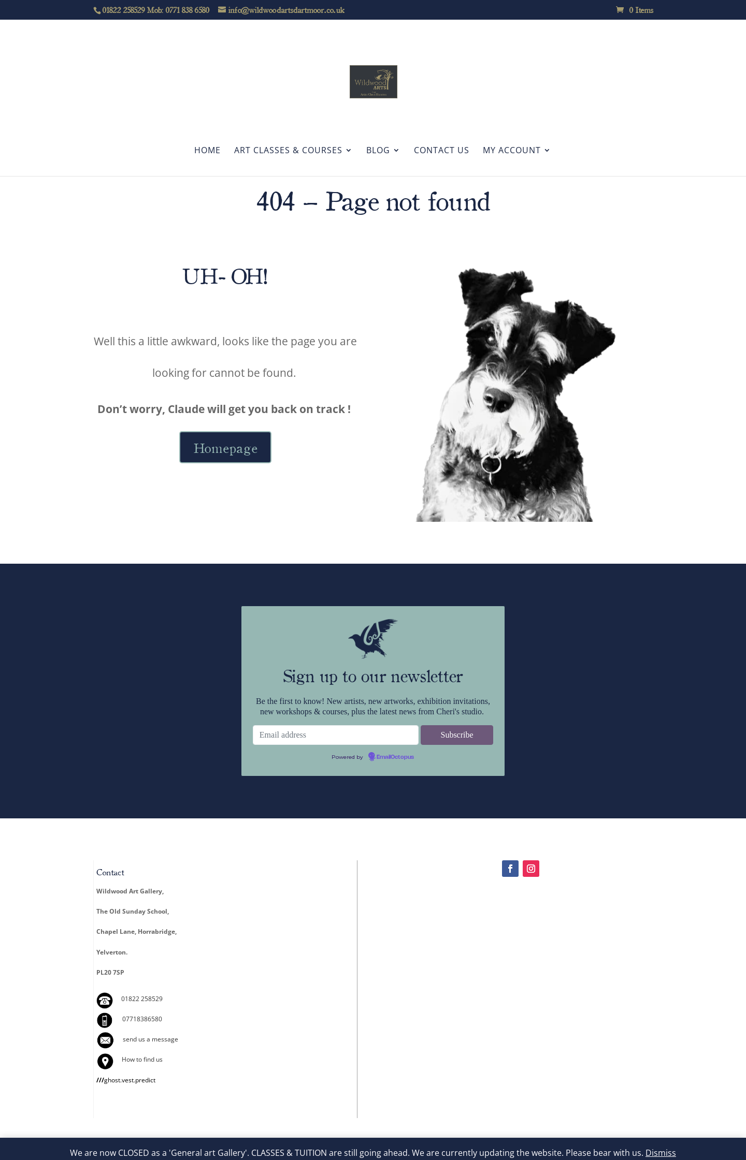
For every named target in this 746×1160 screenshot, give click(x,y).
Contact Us (441, 151)
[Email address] (336, 735)
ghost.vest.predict (125, 1080)
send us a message (150, 1039)
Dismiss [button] (660, 1152)
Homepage (225, 447)
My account (512, 151)
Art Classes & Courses (288, 151)
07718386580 (142, 1019)
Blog (378, 151)
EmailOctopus (395, 757)
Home (207, 151)
